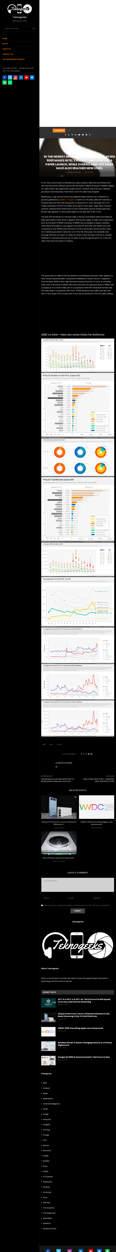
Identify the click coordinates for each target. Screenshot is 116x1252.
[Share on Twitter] (84, 754)
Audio (45, 1109)
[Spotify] (4, 82)
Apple (45, 1093)
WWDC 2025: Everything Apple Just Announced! (97, 823)
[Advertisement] (58, 63)
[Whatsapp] (10, 82)
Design (46, 1114)
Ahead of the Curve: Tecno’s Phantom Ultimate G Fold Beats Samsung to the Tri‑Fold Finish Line (83, 1015)
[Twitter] (10, 77)
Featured (47, 1119)
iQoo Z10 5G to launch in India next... (59, 858)
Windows (47, 1223)
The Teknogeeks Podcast (13, 59)
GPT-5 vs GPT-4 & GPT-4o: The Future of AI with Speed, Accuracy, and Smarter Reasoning (84, 1000)
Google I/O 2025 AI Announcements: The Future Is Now (84, 1057)
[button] (67, 130)
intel (51, 744)
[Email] (32, 77)
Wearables (47, 1218)
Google (46, 1135)
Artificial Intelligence (51, 1104)
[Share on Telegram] (89, 754)
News (45, 1166)
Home (4, 38)
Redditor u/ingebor (67, 200)
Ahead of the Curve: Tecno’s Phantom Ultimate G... (58, 823)
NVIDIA (45, 1171)
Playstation (47, 1182)
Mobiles (46, 1161)
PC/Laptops (48, 1177)
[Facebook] (4, 77)
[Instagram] (15, 77)
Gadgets (46, 1124)
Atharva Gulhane (74, 172)
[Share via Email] (91, 754)
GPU (44, 1140)
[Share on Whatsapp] (86, 754)
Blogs (5, 44)
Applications (48, 1098)
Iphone (46, 1145)
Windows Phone (49, 1229)
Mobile (46, 1156)
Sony (45, 1197)
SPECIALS (46, 1203)
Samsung (47, 1192)
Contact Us (7, 54)
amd (44, 744)
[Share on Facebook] (81, 754)
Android (46, 1088)
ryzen (59, 744)
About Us (6, 49)
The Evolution (48, 1208)
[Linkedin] (21, 77)
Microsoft (47, 1150)
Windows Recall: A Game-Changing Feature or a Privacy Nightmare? (85, 1043)
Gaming (46, 1130)
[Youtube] (26, 77)
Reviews (46, 1187)
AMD (45, 1083)
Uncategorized (49, 1213)
